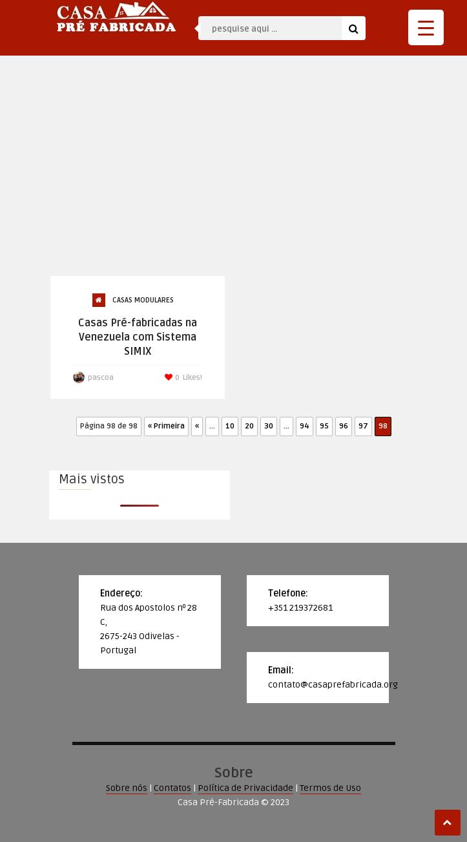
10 (229, 426)
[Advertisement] (234, 178)
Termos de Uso (330, 788)
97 (363, 426)
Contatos (172, 788)
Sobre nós (126, 788)
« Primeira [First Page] (166, 426)
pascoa (101, 378)
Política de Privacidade (245, 788)
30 (268, 426)
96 (343, 426)
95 (324, 426)
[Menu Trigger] (426, 27)
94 (304, 426)
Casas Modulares (143, 300)
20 (249, 426)
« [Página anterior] (197, 426)
